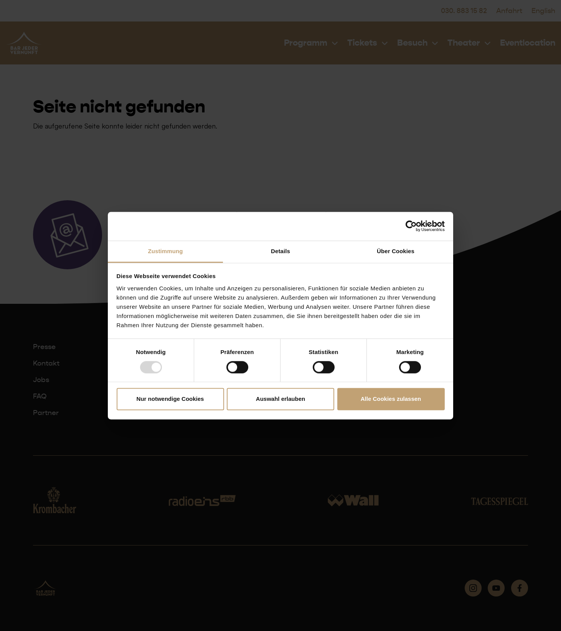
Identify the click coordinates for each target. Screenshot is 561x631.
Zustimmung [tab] (165, 251)
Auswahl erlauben (280, 399)
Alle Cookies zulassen (391, 399)
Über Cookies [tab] (395, 251)
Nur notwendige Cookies (170, 399)
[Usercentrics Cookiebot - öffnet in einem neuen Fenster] (411, 226)
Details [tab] (280, 251)
